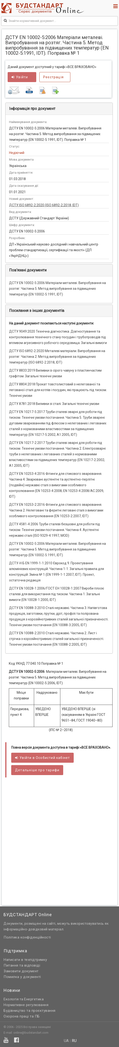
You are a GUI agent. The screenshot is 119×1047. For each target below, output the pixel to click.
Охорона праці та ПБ (22, 1016)
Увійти (19, 77)
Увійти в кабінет (42, 758)
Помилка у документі (22, 977)
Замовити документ (21, 971)
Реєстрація (53, 77)
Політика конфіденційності (27, 937)
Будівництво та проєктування (30, 1010)
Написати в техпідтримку (25, 960)
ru (74, 1040)
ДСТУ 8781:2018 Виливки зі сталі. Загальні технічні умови (54, 404)
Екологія (11, 999)
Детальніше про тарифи (37, 770)
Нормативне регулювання (26, 1005)
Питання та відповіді (22, 965)
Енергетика (34, 999)
